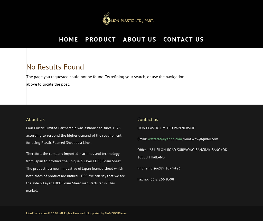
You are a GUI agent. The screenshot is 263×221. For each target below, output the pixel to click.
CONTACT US (183, 40)
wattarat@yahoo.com (165, 139)
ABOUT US (140, 40)
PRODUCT (100, 40)
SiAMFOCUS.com (116, 213)
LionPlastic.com (36, 213)
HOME (69, 40)
